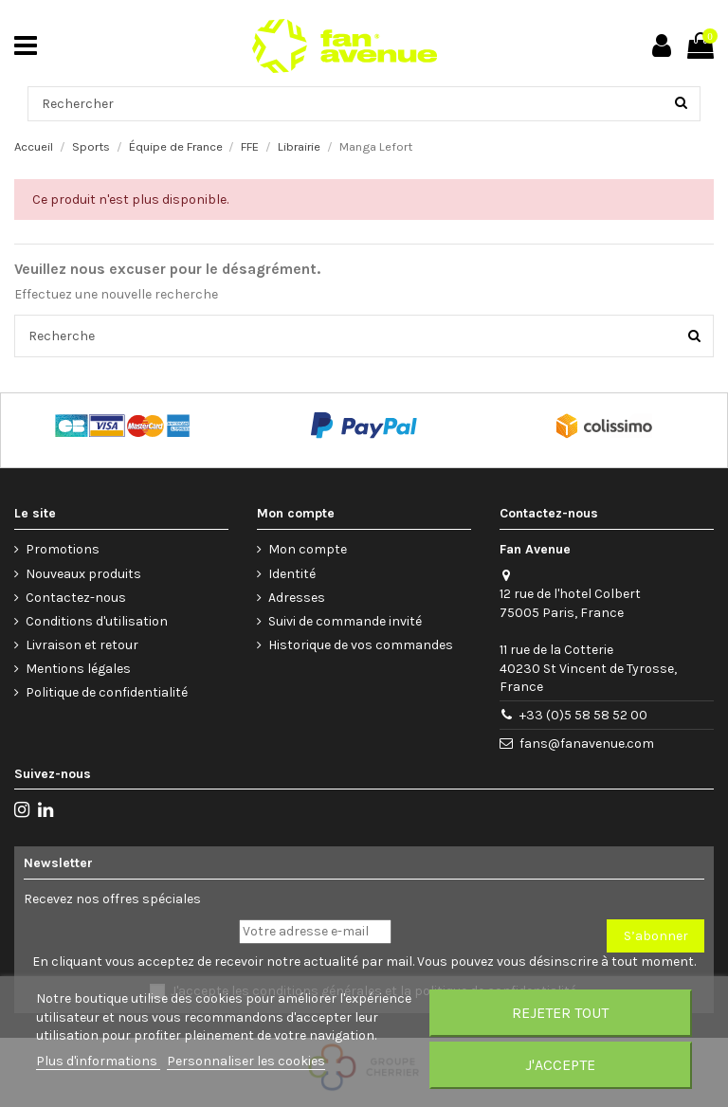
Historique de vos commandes (360, 645)
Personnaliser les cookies (246, 1061)
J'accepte (560, 1065)
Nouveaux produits (83, 574)
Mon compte (307, 549)
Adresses (296, 598)
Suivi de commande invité (345, 621)
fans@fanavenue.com (586, 743)
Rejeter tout (560, 1013)
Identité (292, 574)
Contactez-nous (76, 598)
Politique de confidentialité (107, 692)
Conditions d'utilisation (97, 621)
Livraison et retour (82, 645)
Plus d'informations (98, 1061)
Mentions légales (78, 669)
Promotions (63, 549)
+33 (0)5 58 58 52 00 (583, 715)
